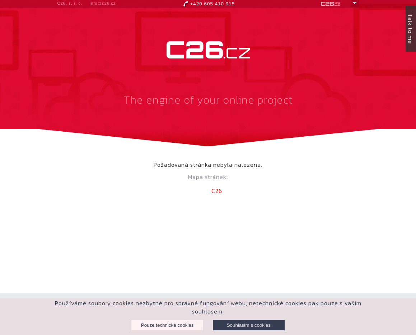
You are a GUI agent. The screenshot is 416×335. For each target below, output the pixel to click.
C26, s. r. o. (70, 3)
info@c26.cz (103, 3)
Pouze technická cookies (167, 325)
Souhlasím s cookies (249, 325)
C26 (216, 191)
